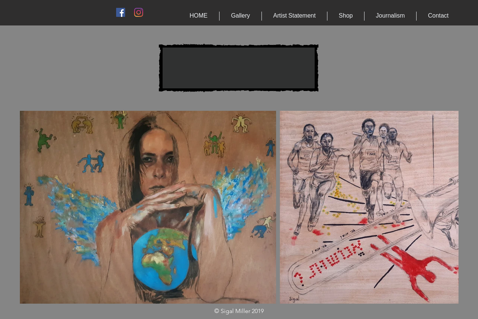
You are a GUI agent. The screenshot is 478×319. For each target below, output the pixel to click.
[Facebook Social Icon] (120, 12)
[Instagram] (138, 12)
